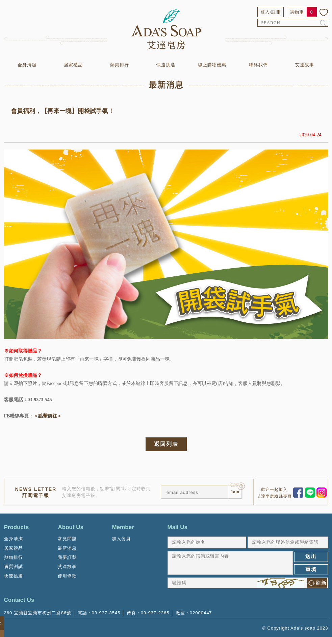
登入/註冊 (270, 12)
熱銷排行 (119, 64)
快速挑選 (165, 64)
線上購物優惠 (212, 64)
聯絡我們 (258, 64)
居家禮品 (73, 64)
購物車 (297, 12)
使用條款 (67, 575)
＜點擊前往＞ (47, 415)
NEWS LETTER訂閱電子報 (35, 492)
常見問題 (67, 538)
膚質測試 (13, 566)
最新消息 (67, 548)
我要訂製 (67, 557)
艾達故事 (304, 64)
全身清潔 (27, 64)
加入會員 (121, 538)
